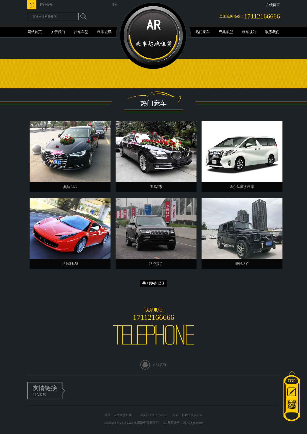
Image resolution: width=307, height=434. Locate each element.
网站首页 (35, 32)
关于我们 (58, 32)
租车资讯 (104, 32)
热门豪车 (202, 32)
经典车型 (226, 32)
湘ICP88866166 (193, 422)
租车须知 (249, 32)
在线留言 (273, 5)
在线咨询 (159, 365)
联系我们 (272, 32)
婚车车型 (81, 32)
